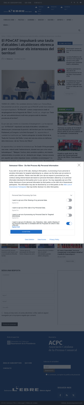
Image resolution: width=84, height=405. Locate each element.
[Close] (80, 166)
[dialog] (42, 202)
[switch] (69, 200)
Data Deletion (29, 239)
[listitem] (42, 195)
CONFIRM (26, 232)
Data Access (42, 239)
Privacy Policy (54, 239)
